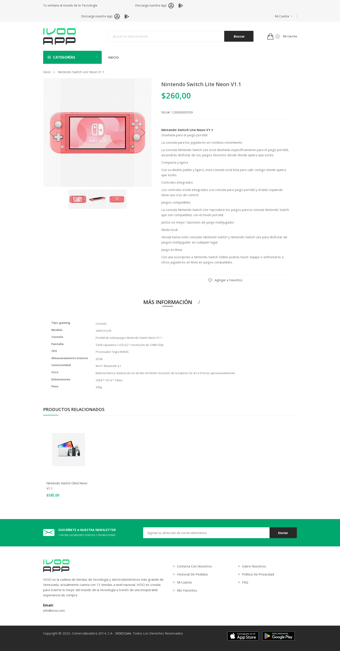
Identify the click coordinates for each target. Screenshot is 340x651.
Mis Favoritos (187, 590)
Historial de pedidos (192, 574)
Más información (167, 302)
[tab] (170, 303)
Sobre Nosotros (254, 566)
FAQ (245, 582)
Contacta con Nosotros (194, 566)
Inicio (47, 72)
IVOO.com (123, 633)
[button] (283, 16)
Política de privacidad (258, 574)
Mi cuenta (282, 16)
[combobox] (180, 36)
